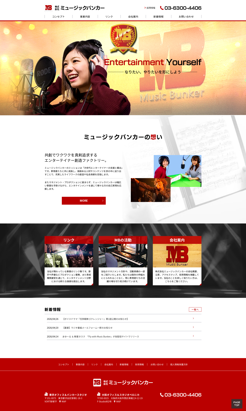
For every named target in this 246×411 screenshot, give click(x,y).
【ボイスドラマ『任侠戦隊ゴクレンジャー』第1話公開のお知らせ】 (95, 318)
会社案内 (133, 16)
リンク (109, 16)
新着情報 (158, 16)
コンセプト (58, 16)
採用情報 (151, 8)
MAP (64, 401)
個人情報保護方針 (179, 364)
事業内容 (85, 16)
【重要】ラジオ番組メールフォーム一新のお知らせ (87, 327)
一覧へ (195, 309)
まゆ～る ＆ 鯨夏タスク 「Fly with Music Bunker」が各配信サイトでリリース (100, 336)
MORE (84, 200)
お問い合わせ (186, 16)
